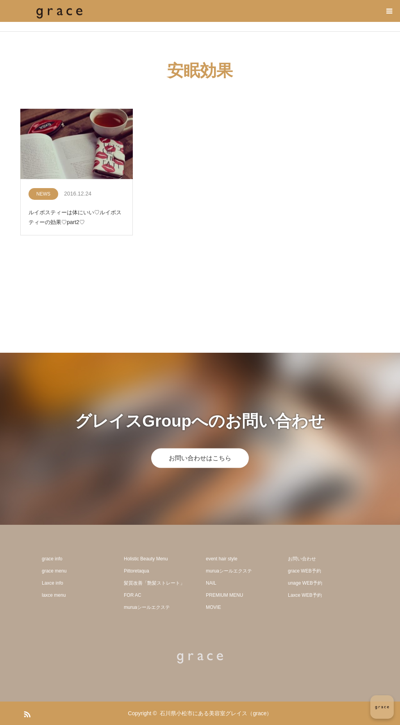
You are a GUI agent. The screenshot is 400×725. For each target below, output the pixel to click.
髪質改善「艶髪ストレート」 (154, 583)
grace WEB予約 (304, 571)
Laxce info (52, 583)
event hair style (222, 559)
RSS (26, 713)
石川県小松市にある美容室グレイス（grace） (216, 713)
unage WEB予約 (305, 583)
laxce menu (54, 595)
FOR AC (132, 595)
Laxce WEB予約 (305, 595)
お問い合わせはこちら (200, 457)
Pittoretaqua (136, 571)
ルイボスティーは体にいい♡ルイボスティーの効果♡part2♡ (75, 217)
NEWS (43, 194)
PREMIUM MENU (224, 595)
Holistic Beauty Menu (146, 559)
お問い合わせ (302, 559)
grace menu (54, 571)
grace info (52, 559)
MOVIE (213, 607)
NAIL (211, 583)
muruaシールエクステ (147, 607)
